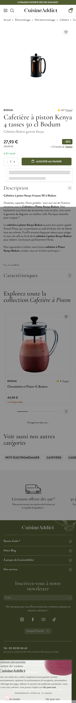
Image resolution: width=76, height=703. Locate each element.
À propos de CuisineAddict (38, 560)
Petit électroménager (45, 20)
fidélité (68, 146)
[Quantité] (11, 162)
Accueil (7, 20)
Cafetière (64, 20)
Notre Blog (38, 550)
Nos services (38, 569)
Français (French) (37, 631)
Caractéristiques (38, 275)
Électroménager (23, 20)
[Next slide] (66, 411)
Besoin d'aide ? (38, 541)
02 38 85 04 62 (18, 648)
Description (38, 188)
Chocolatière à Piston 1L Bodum (27, 386)
